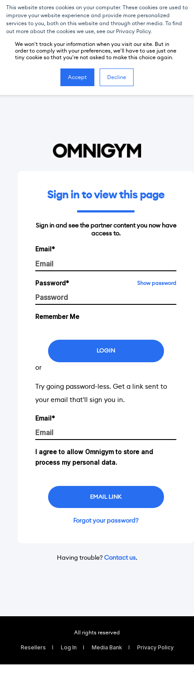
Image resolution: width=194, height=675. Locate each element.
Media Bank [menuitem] (107, 647)
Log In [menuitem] (69, 647)
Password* (52, 283)
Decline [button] (116, 77)
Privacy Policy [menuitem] (155, 647)
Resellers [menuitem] (33, 647)
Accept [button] (77, 77)
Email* (45, 249)
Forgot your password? (105, 520)
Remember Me (57, 316)
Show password (156, 283)
